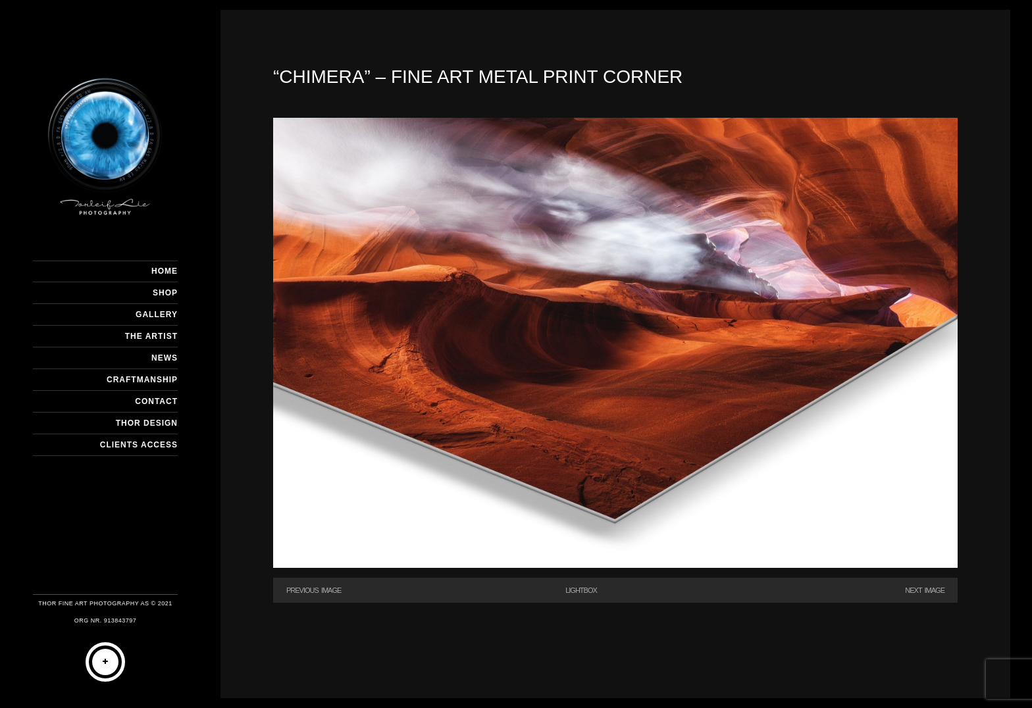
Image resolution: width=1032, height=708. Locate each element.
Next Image (924, 590)
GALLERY (157, 314)
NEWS (164, 358)
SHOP (165, 292)
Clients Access (139, 444)
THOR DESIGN (147, 423)
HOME (164, 271)
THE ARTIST (151, 336)
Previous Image (313, 590)
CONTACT (156, 401)
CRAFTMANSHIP (142, 379)
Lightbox (581, 590)
